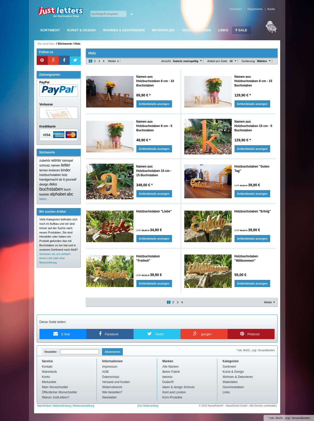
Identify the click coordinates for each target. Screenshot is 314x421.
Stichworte (65, 43)
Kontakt (47, 366)
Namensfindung (62, 405)
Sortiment (50, 30)
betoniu (168, 377)
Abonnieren (112, 351)
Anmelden (236, 9)
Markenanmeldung (83, 405)
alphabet (58, 194)
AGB (105, 372)
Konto (46, 377)
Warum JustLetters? (55, 397)
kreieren (54, 170)
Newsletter (51, 351)
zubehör (44, 160)
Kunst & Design (81, 30)
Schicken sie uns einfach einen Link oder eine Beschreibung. (54, 258)
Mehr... (44, 199)
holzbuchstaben (50, 175)
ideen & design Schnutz (179, 387)
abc (70, 194)
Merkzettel (49, 382)
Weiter (112, 61)
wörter (56, 160)
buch (67, 189)
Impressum (109, 366)
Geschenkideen (196, 30)
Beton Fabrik (171, 372)
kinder (65, 170)
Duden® (168, 382)
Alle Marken (171, 366)
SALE (241, 30)
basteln (44, 194)
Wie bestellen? (112, 392)
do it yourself (67, 179)
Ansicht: (166, 61)
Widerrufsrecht (112, 387)
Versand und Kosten (116, 382)
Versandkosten (300, 417)
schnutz (44, 165)
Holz (77, 43)
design (43, 184)
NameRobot (44, 405)
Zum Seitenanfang (147, 405)
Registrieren (254, 9)
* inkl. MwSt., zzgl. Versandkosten (255, 350)
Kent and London (174, 392)
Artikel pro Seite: (217, 61)
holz (64, 175)
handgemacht (48, 179)
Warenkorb (49, 372)
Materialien (163, 30)
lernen (43, 170)
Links (223, 30)
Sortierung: (249, 61)
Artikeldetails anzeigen (154, 103)
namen (55, 165)
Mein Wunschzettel (55, 387)
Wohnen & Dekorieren (124, 30)
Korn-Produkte (172, 397)
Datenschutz (110, 377)
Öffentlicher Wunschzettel (59, 392)
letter (65, 165)
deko (53, 184)
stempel (67, 160)
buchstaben (51, 189)
